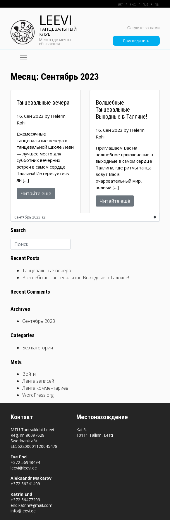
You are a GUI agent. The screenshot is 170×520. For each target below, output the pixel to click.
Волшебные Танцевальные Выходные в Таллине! (76, 277)
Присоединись (136, 40)
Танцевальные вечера (46, 270)
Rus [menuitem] (145, 5)
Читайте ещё (35, 193)
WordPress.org (38, 395)
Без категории (37, 347)
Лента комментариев (45, 388)
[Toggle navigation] (23, 57)
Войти (29, 374)
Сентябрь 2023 (38, 321)
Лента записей (38, 381)
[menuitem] (124, 4)
